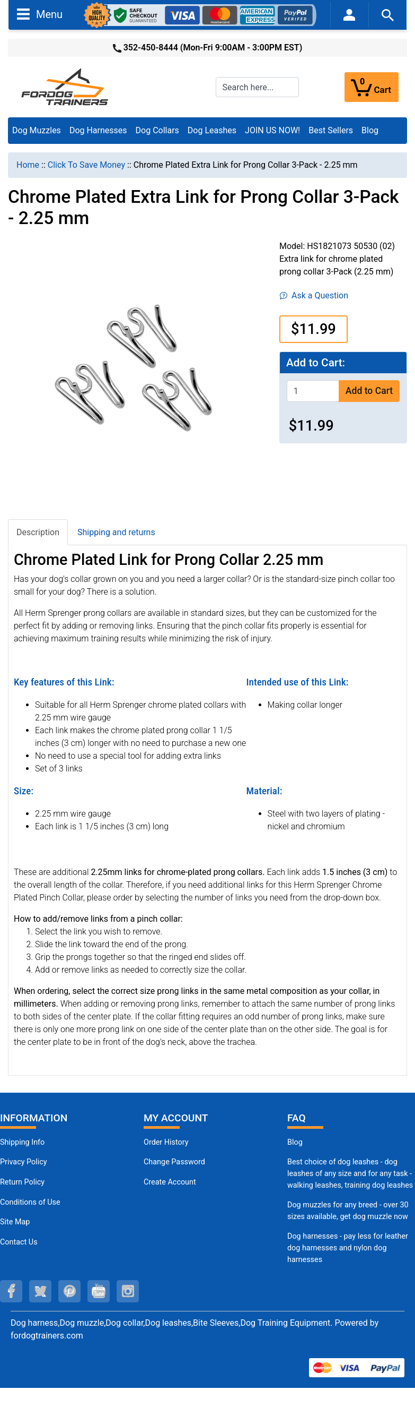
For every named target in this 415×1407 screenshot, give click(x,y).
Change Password (174, 1161)
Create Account (170, 1182)
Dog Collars (157, 130)
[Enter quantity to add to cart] (313, 391)
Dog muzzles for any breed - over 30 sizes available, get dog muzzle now (348, 1210)
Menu (40, 14)
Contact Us (19, 1242)
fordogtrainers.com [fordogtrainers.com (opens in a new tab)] (47, 1336)
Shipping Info (22, 1142)
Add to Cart (369, 390)
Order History (166, 1142)
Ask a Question (314, 295)
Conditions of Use (30, 1202)
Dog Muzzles (36, 130)
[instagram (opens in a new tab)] (127, 1291)
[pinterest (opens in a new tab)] (69, 1291)
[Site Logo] (65, 86)
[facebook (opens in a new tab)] (11, 1291)
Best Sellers (330, 130)
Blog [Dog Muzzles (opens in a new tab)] (295, 1142)
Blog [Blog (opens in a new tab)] (369, 130)
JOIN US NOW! (272, 130)
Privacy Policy (23, 1161)
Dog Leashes (212, 130)
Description (37, 532)
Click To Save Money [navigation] (86, 165)
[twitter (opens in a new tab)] (40, 1291)
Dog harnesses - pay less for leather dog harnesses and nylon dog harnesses (347, 1248)
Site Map (15, 1221)
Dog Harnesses (98, 130)
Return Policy (22, 1182)
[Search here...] (257, 87)
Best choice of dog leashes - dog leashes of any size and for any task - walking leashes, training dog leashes (350, 1173)
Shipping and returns (116, 532)
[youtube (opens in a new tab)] (98, 1291)
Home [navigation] (27, 165)
